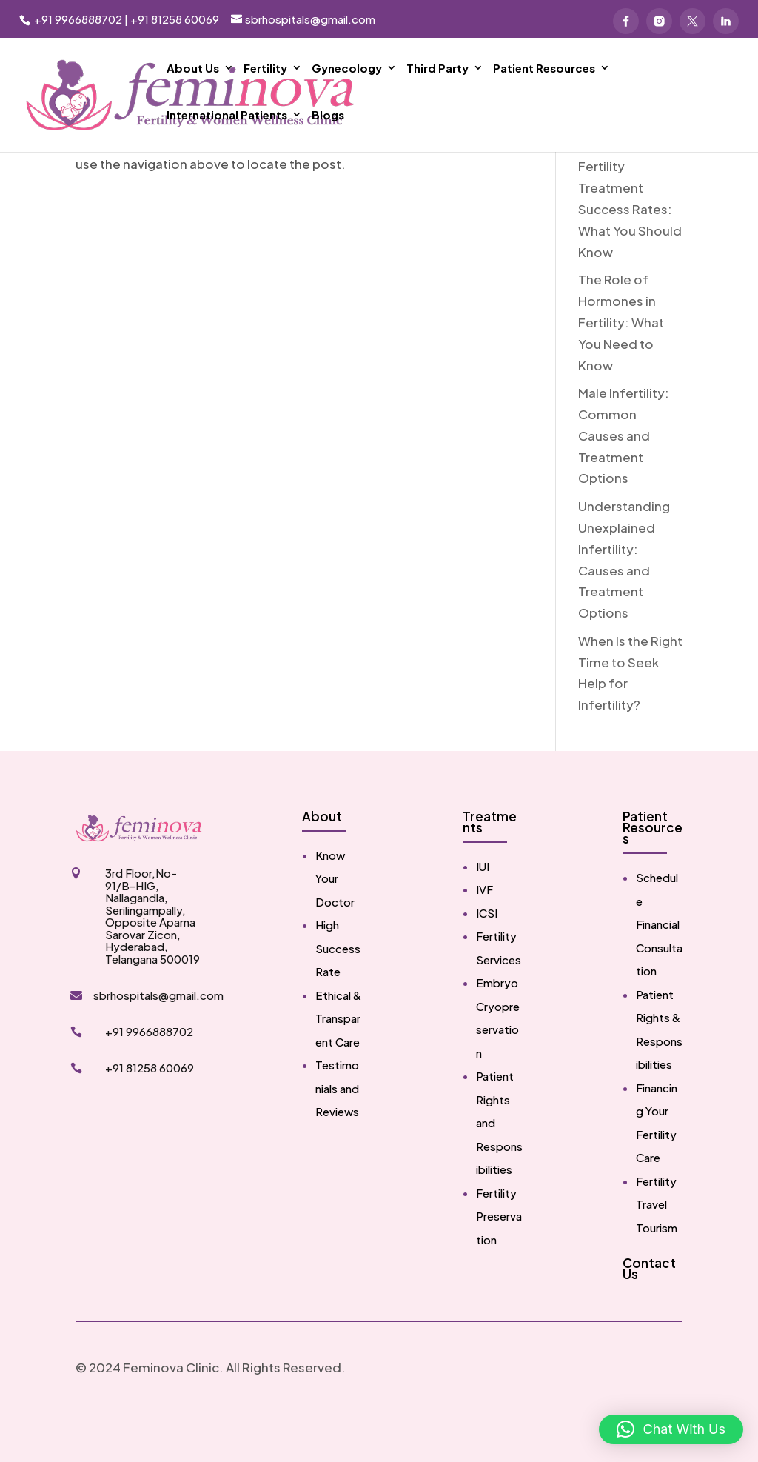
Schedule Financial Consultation (659, 969)
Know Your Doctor (335, 923)
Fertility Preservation (499, 1261)
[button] (671, 1429)
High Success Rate (337, 993)
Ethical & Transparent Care (338, 1063)
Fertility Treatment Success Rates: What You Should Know (630, 254)
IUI (482, 911)
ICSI (486, 958)
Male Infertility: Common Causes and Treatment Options (623, 481)
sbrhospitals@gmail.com (158, 1040)
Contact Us (649, 1313)
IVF (484, 934)
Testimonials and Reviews (337, 1133)
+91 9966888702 (77, 19)
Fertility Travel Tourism (656, 1249)
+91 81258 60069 (174, 19)
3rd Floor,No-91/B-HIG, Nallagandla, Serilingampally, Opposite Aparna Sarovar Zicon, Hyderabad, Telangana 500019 (152, 961)
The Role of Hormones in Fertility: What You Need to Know (621, 367)
